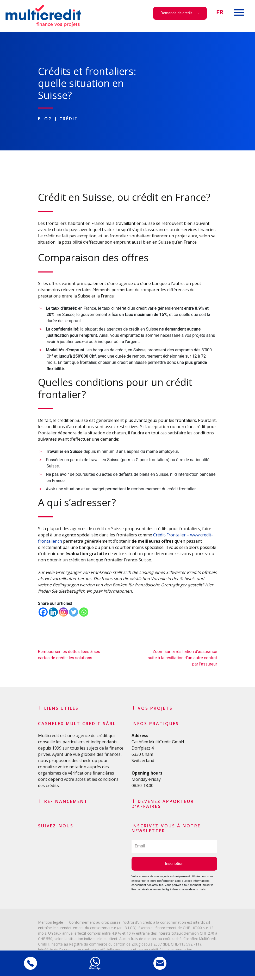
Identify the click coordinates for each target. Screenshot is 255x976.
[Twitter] (73, 612)
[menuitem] (219, 12)
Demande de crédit (176, 13)
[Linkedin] (53, 612)
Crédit (68, 119)
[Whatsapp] (83, 612)
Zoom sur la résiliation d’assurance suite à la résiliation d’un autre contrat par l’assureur (182, 658)
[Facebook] (43, 612)
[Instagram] (63, 612)
